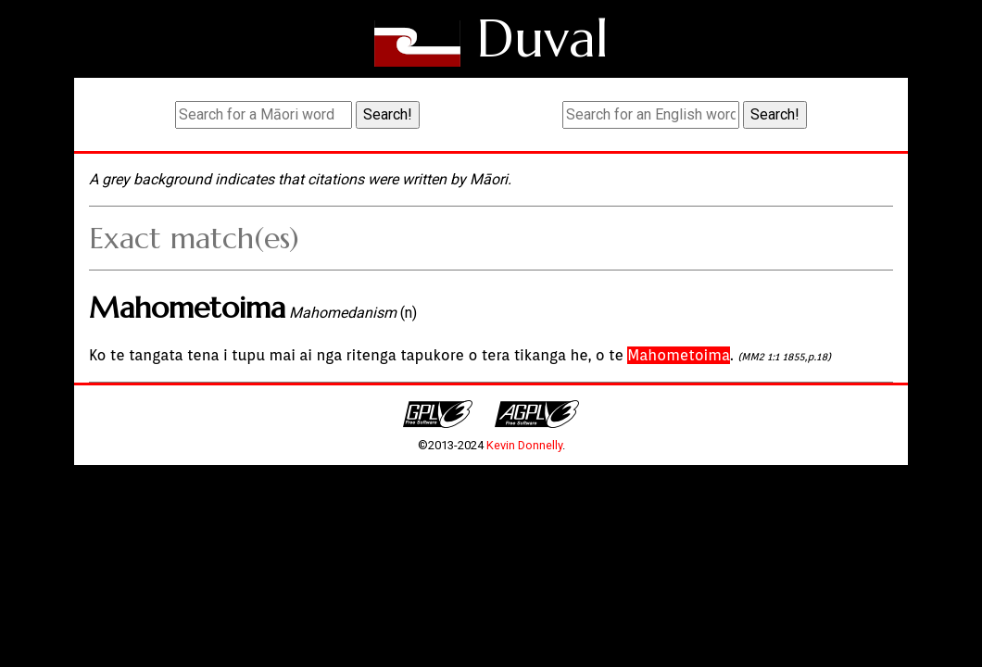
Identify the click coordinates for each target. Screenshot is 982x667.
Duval (542, 38)
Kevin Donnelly (524, 445)
